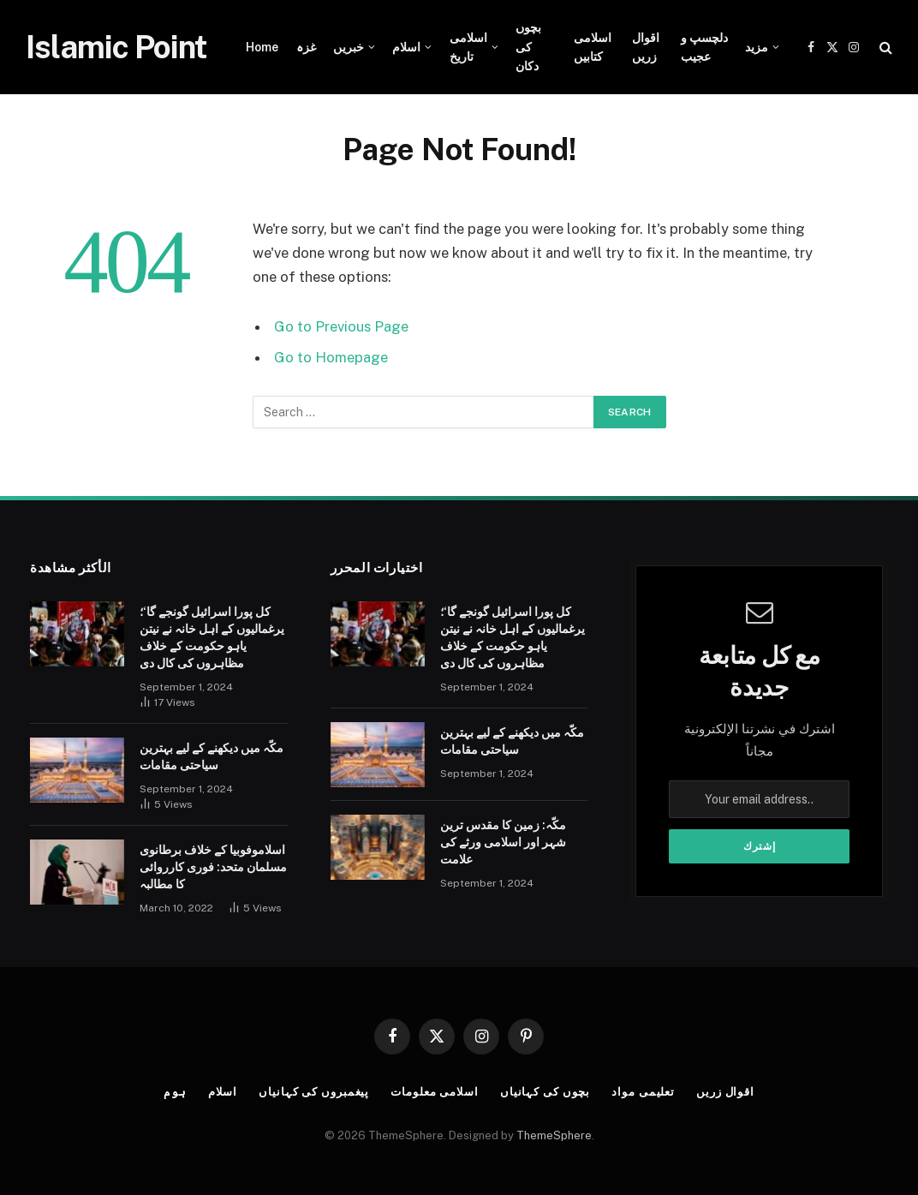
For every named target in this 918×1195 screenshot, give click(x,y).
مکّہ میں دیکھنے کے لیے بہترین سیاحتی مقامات (211, 756)
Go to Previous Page (341, 326)
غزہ (306, 47)
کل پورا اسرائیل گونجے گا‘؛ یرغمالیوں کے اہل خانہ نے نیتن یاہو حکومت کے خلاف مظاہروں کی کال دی (212, 637)
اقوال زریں (645, 47)
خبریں (348, 47)
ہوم (174, 1091)
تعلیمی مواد (644, 1091)
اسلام (406, 47)
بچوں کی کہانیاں (545, 1091)
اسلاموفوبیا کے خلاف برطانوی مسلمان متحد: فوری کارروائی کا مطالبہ (213, 867)
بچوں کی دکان (528, 47)
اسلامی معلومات (434, 1091)
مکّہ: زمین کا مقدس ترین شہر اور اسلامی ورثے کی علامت (503, 842)
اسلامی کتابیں (592, 47)
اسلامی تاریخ (468, 47)
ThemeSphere (554, 1135)
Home (262, 47)
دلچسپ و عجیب (704, 47)
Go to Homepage (331, 357)
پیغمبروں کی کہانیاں (314, 1091)
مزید (756, 47)
